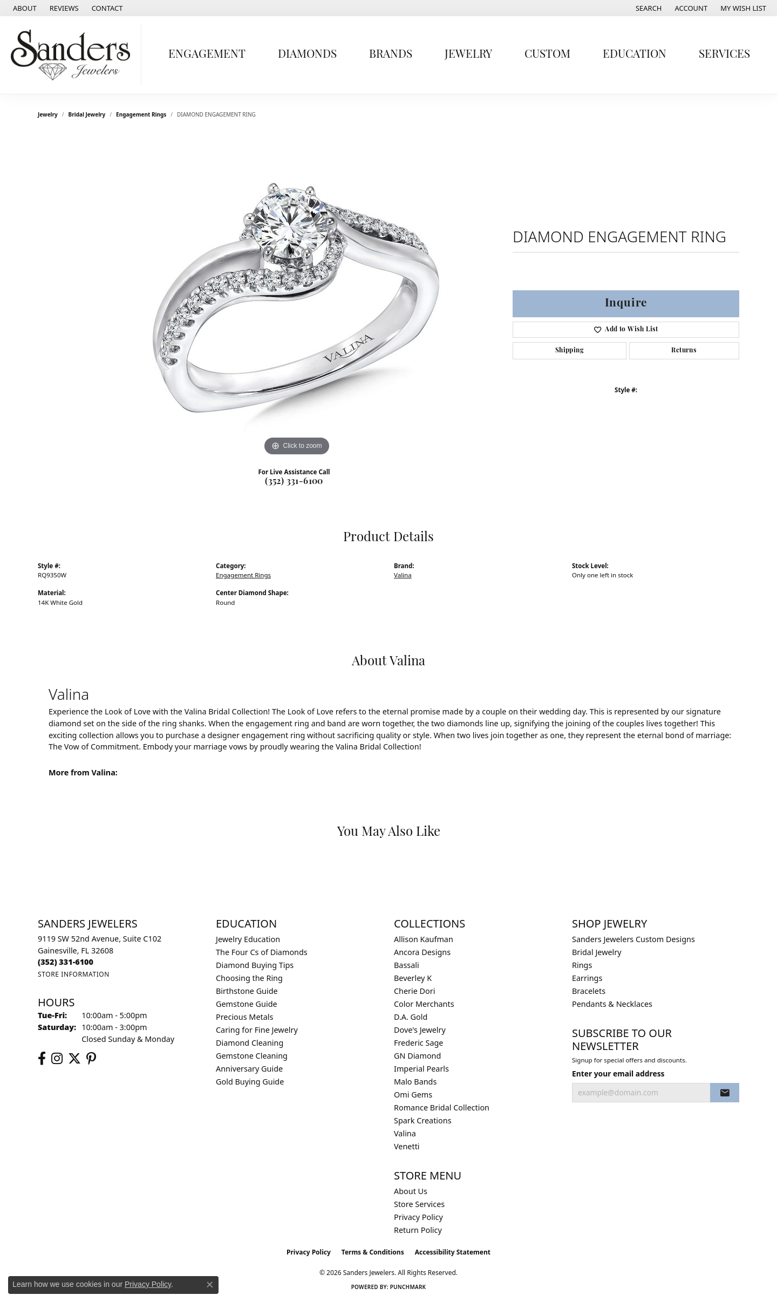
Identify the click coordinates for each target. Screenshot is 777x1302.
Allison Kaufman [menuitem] (423, 939)
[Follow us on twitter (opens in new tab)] (74, 1058)
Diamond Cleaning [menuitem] (249, 1043)
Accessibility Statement (452, 1252)
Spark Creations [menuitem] (423, 1120)
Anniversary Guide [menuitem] (249, 1069)
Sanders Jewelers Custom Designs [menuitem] (633, 939)
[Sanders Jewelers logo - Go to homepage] (73, 55)
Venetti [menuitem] (407, 1146)
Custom (547, 54)
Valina (403, 575)
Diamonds (307, 54)
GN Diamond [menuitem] (417, 1056)
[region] (297, 297)
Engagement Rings (141, 114)
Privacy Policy (418, 1217)
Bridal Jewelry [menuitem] (597, 952)
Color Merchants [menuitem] (424, 1004)
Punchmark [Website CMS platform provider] (408, 1287)
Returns (684, 350)
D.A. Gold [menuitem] (410, 1017)
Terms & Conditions (373, 1252)
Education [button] (634, 54)
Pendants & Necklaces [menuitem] (612, 1004)
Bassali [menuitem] (406, 965)
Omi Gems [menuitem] (413, 1094)
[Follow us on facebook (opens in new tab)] (42, 1058)
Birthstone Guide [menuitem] (247, 991)
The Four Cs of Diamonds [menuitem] (262, 952)
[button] (647, 8)
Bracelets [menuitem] (588, 991)
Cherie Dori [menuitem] (414, 991)
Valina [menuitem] (405, 1133)
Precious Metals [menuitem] (244, 1017)
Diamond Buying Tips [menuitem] (255, 965)
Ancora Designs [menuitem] (422, 952)
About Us (410, 1191)
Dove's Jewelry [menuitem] (420, 1030)
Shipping (569, 350)
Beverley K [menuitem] (413, 978)
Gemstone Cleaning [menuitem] (252, 1056)
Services (724, 54)
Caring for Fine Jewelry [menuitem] (257, 1030)
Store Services (419, 1204)
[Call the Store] (65, 962)
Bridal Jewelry (87, 114)
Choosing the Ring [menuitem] (249, 978)
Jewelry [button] (468, 54)
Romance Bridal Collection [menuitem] (441, 1107)
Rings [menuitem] (582, 965)
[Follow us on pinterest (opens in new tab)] (91, 1058)
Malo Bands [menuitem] (415, 1081)
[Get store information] (74, 974)
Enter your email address (618, 1073)
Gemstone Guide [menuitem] (246, 1004)
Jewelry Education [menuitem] (248, 939)
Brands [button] (390, 54)
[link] (24, 8)
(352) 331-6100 (294, 482)
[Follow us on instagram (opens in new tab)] (57, 1058)
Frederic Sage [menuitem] (418, 1043)
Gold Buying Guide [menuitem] (250, 1081)
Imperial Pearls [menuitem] (421, 1069)
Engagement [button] (207, 54)
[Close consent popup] (210, 1284)
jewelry (48, 114)
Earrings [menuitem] (587, 978)
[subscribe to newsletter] (724, 1092)
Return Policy (418, 1230)
